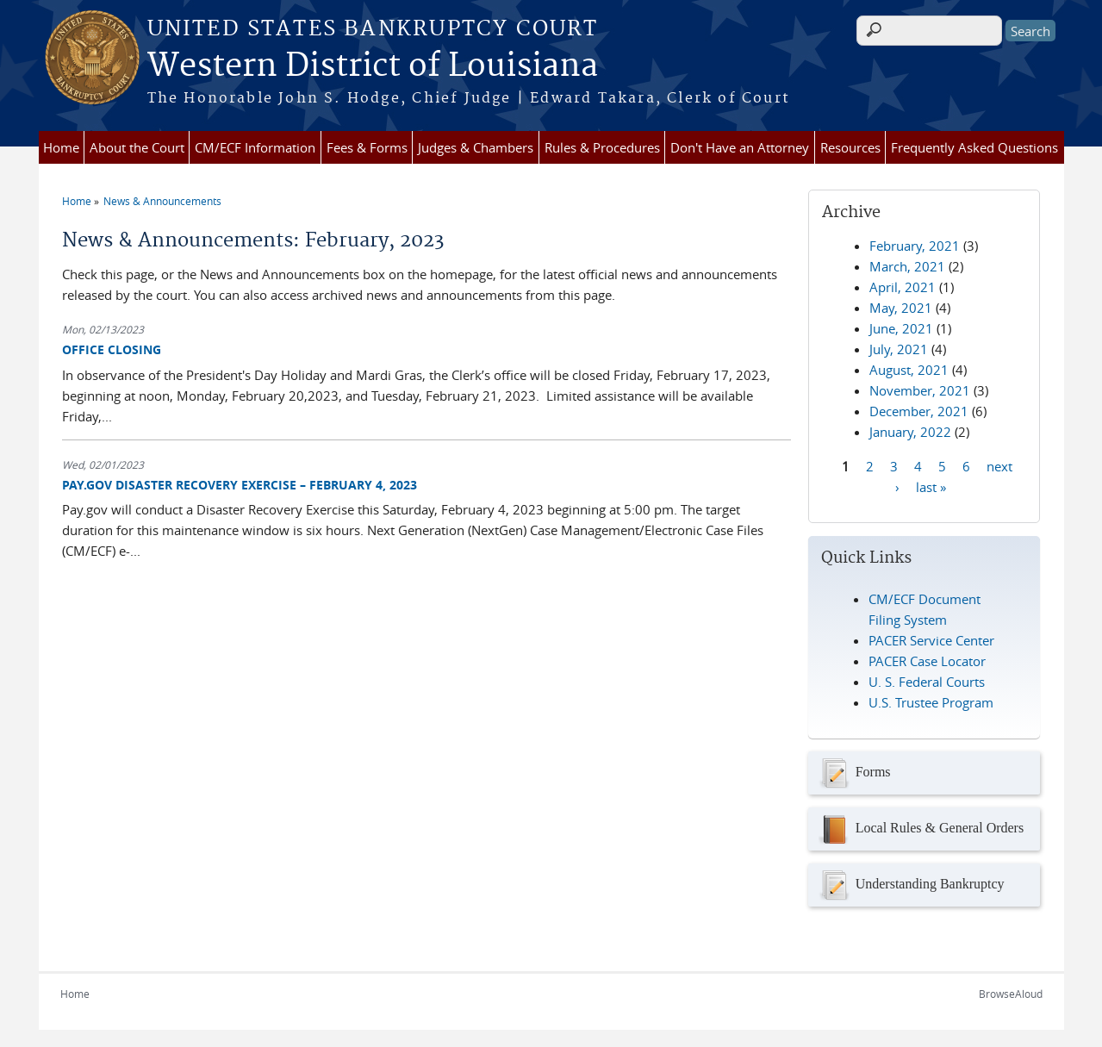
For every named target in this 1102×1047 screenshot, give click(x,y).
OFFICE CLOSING (111, 349)
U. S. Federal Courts (927, 681)
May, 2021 (900, 307)
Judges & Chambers (475, 147)
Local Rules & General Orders (920, 829)
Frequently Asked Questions (974, 147)
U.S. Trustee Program (931, 702)
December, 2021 (918, 411)
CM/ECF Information (255, 147)
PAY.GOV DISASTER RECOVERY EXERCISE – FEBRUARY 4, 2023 (239, 485)
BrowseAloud (1011, 993)
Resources (850, 147)
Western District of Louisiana (372, 66)
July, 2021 (898, 349)
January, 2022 (910, 431)
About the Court (137, 147)
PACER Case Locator (927, 661)
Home (61, 147)
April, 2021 (902, 287)
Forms (854, 773)
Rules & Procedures (602, 147)
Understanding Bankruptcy (911, 885)
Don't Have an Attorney (739, 147)
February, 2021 (914, 245)
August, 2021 (909, 369)
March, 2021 (907, 266)
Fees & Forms (367, 147)
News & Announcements (162, 201)
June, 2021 (901, 328)
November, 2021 (919, 390)
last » (931, 486)
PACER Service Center (931, 640)
